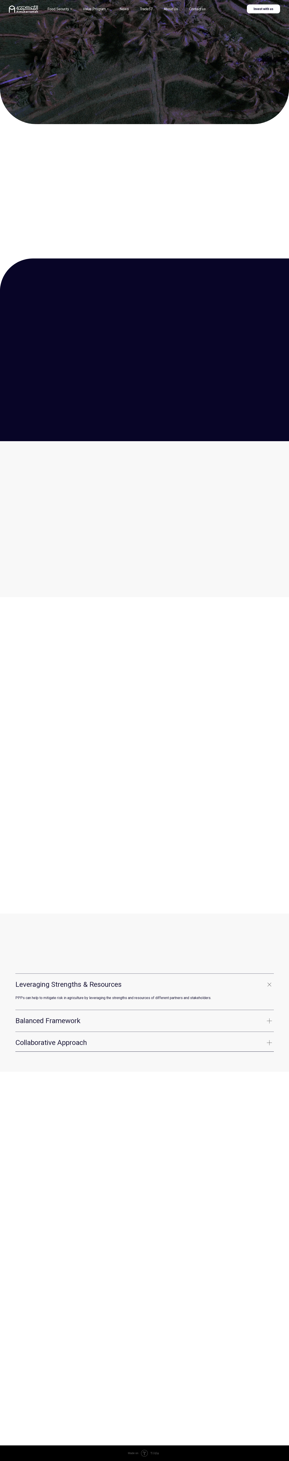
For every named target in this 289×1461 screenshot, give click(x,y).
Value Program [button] (94, 9)
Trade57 (146, 9)
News (124, 9)
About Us (171, 9)
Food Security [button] (58, 9)
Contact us (197, 9)
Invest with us (263, 9)
